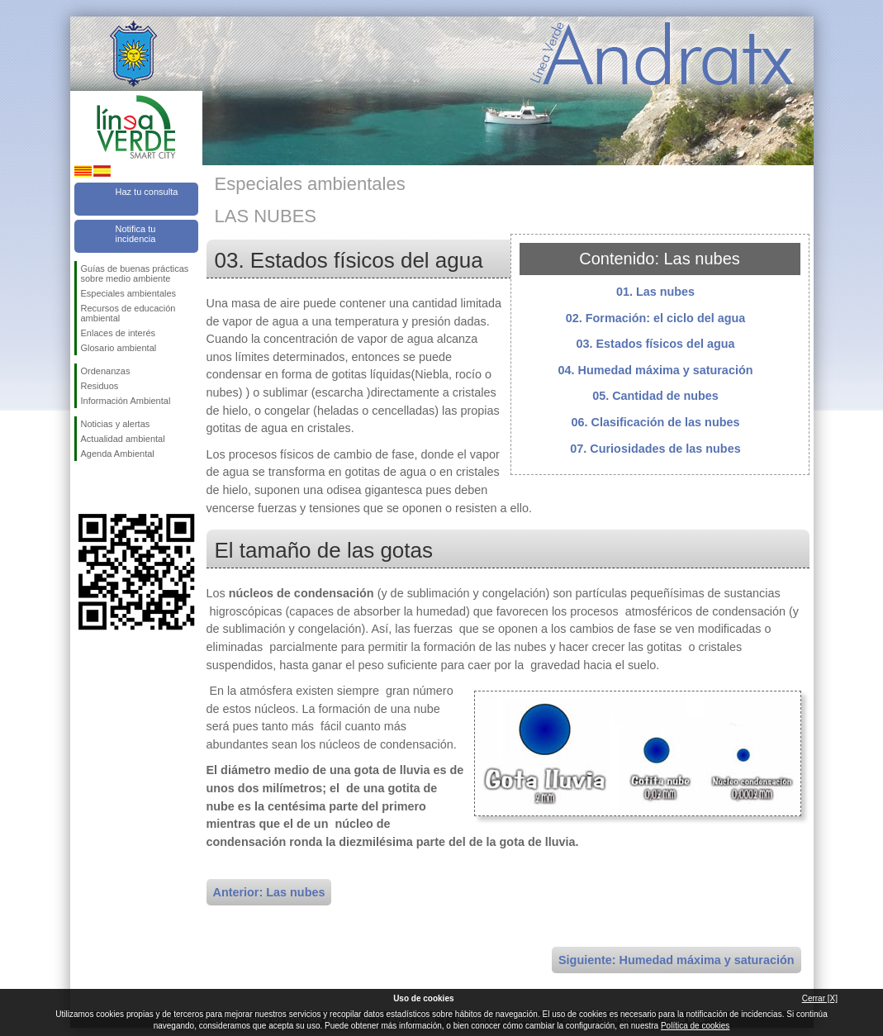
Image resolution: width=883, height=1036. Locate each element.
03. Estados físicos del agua (656, 343)
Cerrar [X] (820, 998)
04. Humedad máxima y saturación (655, 370)
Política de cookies (695, 1025)
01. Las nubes (655, 291)
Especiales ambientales (129, 293)
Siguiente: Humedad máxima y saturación (676, 960)
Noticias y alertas (115, 424)
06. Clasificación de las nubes (656, 422)
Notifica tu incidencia (136, 234)
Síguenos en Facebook (84, 487)
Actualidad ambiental (123, 439)
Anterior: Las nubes (269, 892)
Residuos (100, 386)
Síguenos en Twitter (111, 487)
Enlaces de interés (118, 333)
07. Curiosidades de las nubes (655, 448)
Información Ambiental (126, 401)
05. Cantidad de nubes (655, 395)
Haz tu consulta (147, 192)
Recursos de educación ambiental (128, 313)
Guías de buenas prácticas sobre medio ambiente (135, 273)
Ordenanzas (106, 371)
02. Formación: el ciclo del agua (656, 318)
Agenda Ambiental (117, 454)
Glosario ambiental (119, 348)
